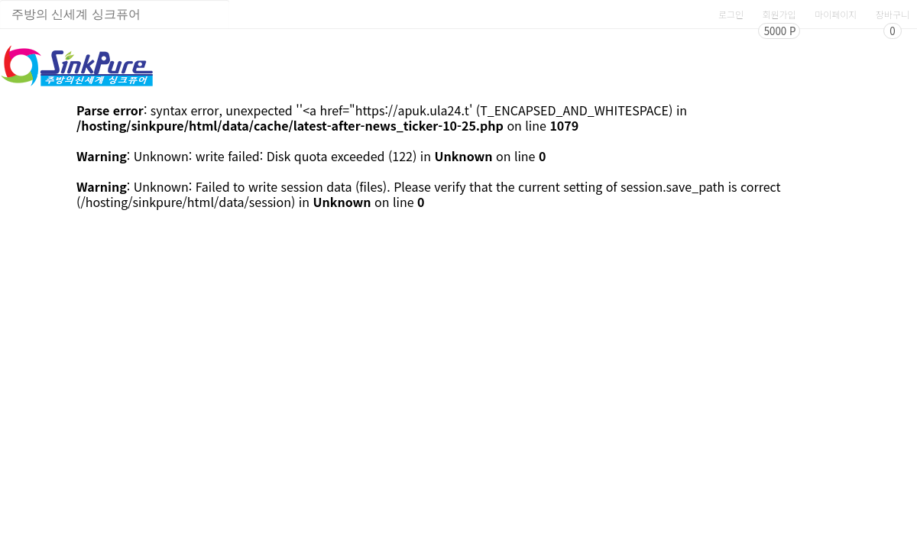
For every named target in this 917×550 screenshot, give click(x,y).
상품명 (0, 0)
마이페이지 (836, 14)
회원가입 (778, 14)
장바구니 (892, 14)
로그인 (731, 14)
